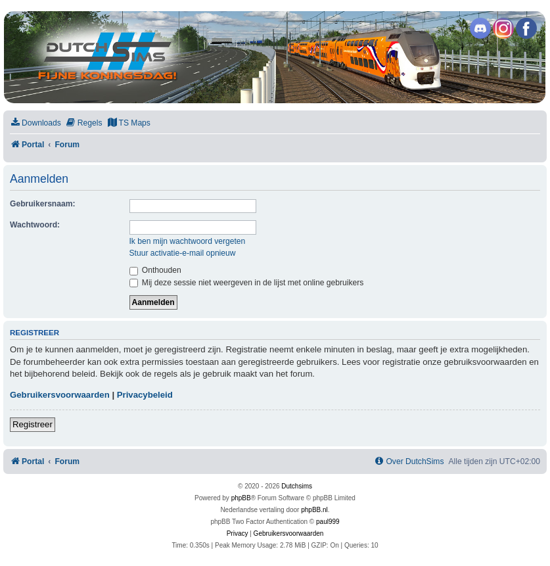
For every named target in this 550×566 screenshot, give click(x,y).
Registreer (32, 424)
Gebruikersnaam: (42, 203)
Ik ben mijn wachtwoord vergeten (187, 241)
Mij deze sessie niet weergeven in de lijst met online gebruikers (246, 282)
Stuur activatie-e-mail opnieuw (182, 253)
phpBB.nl (314, 509)
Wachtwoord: (35, 224)
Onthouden (155, 270)
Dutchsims (296, 486)
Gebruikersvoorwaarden (60, 395)
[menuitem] (35, 123)
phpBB (241, 498)
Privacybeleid (145, 395)
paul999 (328, 521)
